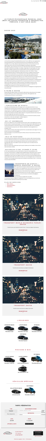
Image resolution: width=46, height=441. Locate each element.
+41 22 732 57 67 (18, 434)
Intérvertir (42, 414)
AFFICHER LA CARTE (11, 423)
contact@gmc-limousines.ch (38, 433)
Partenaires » (29, 439)
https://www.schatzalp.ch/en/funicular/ (13, 118)
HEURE (29, 418)
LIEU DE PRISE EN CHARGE (30, 408)
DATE (12, 418)
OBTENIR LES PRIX (29, 423)
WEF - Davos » (10, 183)
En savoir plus (23, 230)
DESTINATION (31, 413)
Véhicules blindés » (11, 185)
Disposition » (10, 186)
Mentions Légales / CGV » (19, 439)
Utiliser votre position (42, 410)
